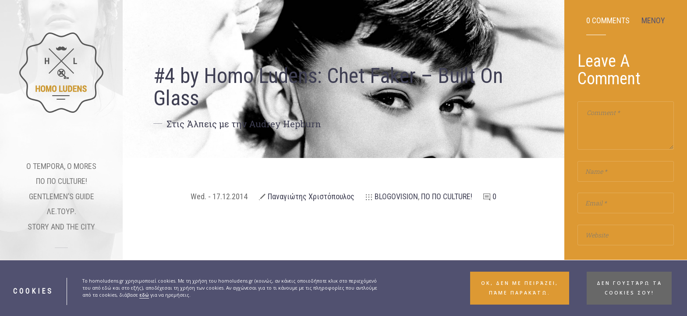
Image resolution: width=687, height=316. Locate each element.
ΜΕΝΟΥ (653, 21)
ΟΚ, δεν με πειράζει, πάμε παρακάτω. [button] (519, 294)
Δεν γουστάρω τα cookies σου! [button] (629, 294)
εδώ (144, 302)
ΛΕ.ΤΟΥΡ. (61, 211)
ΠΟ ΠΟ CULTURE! (61, 181)
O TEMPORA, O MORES (61, 166)
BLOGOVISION (396, 196)
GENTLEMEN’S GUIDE (61, 196)
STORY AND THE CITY (61, 226)
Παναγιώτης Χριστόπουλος (311, 196)
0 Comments (608, 21)
